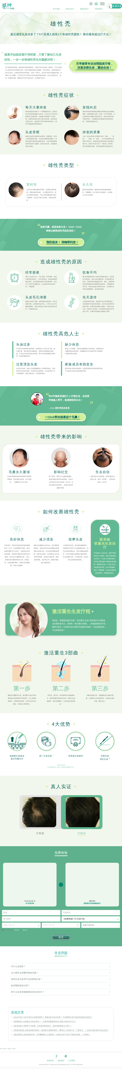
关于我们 (56, 9)
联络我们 (99, 9)
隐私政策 (24, 930)
